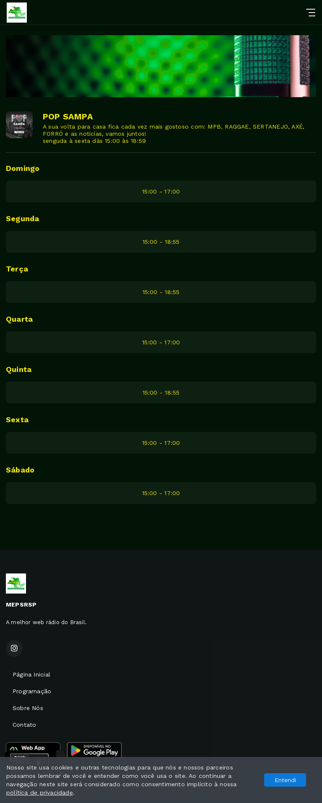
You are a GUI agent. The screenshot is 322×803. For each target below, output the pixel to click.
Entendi (285, 780)
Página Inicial (31, 674)
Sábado (20, 469)
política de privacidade (39, 792)
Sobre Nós (28, 708)
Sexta (17, 419)
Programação (32, 691)
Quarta (19, 319)
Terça (17, 268)
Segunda (22, 218)
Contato (24, 724)
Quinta (18, 369)
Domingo (22, 168)
